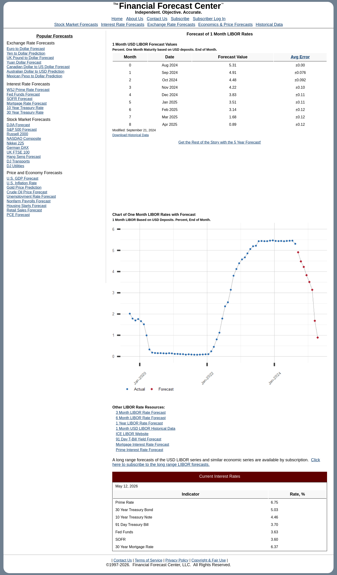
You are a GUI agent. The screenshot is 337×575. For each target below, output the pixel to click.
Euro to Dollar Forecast (26, 49)
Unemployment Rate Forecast (31, 196)
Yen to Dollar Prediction (26, 53)
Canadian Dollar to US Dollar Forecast (38, 67)
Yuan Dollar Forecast (24, 62)
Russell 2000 (17, 134)
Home (117, 18)
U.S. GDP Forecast (22, 178)
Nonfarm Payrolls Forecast (28, 201)
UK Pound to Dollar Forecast (30, 58)
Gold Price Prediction (24, 187)
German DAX (18, 148)
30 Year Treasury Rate (25, 112)
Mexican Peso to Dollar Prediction (34, 76)
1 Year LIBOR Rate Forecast (139, 423)
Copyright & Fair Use (208, 560)
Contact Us (157, 18)
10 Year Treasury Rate (25, 108)
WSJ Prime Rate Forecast (28, 90)
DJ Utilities (15, 166)
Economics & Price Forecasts (225, 24)
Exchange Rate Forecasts (171, 24)
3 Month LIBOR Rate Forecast (140, 413)
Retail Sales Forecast (24, 210)
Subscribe (180, 18)
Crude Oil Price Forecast (27, 192)
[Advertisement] (219, 178)
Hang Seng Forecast (24, 157)
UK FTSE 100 (18, 152)
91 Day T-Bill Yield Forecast (138, 439)
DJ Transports (18, 161)
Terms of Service (148, 560)
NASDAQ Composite (24, 139)
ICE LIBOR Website (132, 434)
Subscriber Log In (209, 18)
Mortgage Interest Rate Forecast (142, 444)
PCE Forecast (18, 215)
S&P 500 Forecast (22, 130)
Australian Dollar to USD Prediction (35, 71)
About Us (134, 18)
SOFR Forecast (19, 99)
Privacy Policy (176, 560)
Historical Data (269, 24)
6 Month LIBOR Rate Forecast (140, 418)
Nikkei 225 (15, 143)
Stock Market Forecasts (76, 24)
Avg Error (300, 57)
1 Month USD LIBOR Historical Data (145, 428)
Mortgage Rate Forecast (27, 103)
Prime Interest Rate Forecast (139, 450)
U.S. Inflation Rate (22, 183)
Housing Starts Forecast (27, 206)
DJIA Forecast (18, 125)
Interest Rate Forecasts (122, 24)
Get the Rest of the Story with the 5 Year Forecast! (219, 142)
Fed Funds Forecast (23, 94)
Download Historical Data (130, 135)
